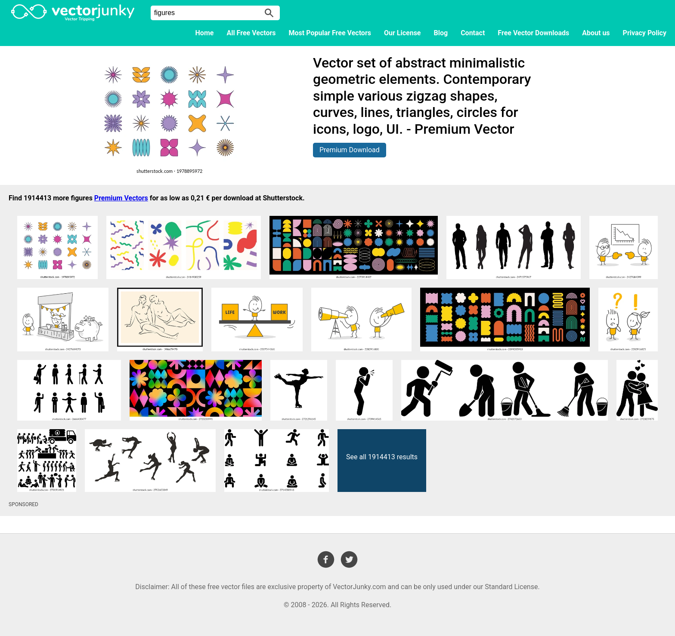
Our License (402, 33)
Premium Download (349, 150)
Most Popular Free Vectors (330, 33)
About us (596, 33)
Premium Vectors (121, 198)
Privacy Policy (644, 33)
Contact (473, 33)
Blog (441, 33)
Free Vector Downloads (533, 33)
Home (204, 33)
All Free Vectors (251, 33)
